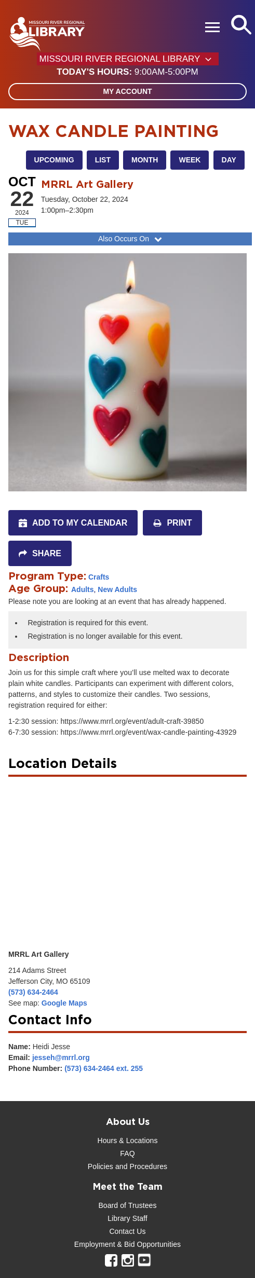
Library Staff (127, 1218)
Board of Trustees (127, 1205)
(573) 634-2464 (33, 992)
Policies (100, 1166)
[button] (127, 72)
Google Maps (64, 1003)
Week (189, 160)
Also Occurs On (131, 239)
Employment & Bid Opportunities (127, 1244)
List (103, 160)
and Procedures (140, 1166)
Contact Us (127, 1231)
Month (144, 160)
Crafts (98, 577)
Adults (82, 589)
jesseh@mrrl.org (61, 1057)
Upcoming (54, 160)
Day (229, 160)
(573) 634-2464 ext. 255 (103, 1068)
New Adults (117, 589)
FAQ (127, 1153)
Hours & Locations (127, 1140)
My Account (127, 91)
